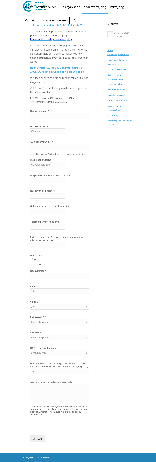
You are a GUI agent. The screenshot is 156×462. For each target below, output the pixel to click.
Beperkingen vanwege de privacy (119, 122)
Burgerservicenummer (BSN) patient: (51, 175)
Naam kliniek (38, 270)
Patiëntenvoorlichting (118, 100)
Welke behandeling (40, 159)
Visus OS (35, 301)
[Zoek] (75, 20)
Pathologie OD (38, 317)
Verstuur (38, 438)
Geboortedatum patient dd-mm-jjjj (50, 206)
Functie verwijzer (40, 126)
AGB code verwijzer (41, 141)
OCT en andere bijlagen (43, 348)
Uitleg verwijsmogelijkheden (118, 52)
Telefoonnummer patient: (45, 221)
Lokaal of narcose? (116, 95)
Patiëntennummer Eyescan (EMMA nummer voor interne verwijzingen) (56, 238)
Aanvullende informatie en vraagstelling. (52, 381)
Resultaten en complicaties (114, 107)
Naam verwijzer (39, 111)
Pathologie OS (38, 332)
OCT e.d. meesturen (116, 69)
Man (36, 259)
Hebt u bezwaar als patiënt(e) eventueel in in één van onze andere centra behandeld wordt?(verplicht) (59, 365)
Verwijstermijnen (115, 84)
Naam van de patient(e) (43, 190)
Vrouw (37, 264)
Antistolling (113, 115)
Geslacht (36, 255)
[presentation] (53, 430)
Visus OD (35, 286)
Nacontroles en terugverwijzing (115, 76)
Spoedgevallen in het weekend (117, 61)
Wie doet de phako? (117, 89)
